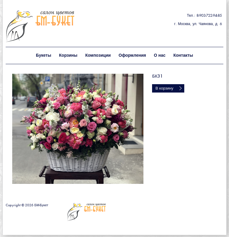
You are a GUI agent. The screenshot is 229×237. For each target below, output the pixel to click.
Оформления (132, 55)
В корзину (164, 88)
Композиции (98, 55)
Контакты (183, 55)
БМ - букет (53, 26)
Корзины (68, 55)
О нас (159, 55)
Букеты (43, 55)
